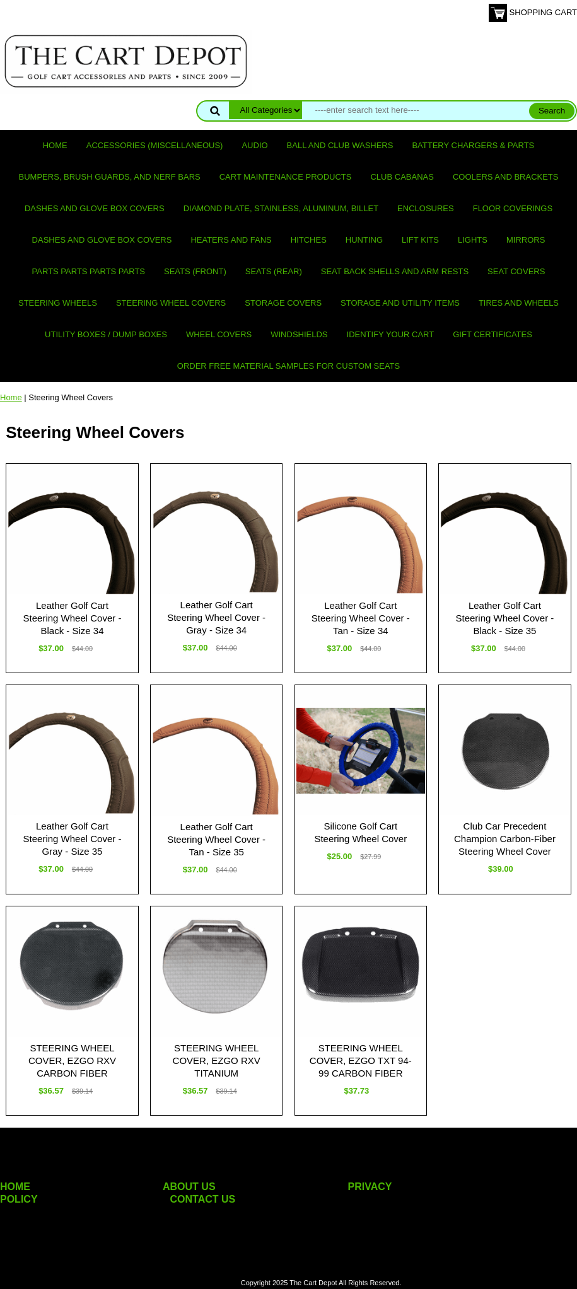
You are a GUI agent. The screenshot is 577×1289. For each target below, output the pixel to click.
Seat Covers (516, 271)
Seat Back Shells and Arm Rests (395, 271)
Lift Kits (420, 240)
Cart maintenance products (285, 177)
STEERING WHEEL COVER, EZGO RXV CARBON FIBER (72, 1060)
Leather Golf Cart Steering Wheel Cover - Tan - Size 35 (216, 839)
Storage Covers (283, 303)
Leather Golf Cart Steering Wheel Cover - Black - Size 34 (72, 618)
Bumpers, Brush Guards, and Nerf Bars (110, 177)
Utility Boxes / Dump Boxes (106, 334)
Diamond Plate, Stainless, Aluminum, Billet (281, 208)
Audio (254, 145)
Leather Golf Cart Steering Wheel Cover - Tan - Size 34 (361, 618)
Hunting (364, 240)
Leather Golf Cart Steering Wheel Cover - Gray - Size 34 (216, 617)
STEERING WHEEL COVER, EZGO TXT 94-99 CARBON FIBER (361, 1060)
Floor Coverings (512, 208)
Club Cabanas (401, 177)
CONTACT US (203, 1199)
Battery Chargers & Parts (473, 145)
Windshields (299, 334)
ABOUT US (189, 1186)
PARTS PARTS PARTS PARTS (88, 271)
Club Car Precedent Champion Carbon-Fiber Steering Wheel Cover (505, 839)
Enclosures (425, 208)
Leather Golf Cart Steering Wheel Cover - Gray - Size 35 (72, 839)
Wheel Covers (219, 334)
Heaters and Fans (230, 240)
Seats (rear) (273, 271)
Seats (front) (195, 271)
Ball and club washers (340, 145)
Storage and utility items (400, 303)
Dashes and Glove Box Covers (95, 208)
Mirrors (525, 240)
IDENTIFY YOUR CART (390, 334)
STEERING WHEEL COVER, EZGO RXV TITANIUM (216, 1060)
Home (55, 145)
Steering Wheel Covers (171, 303)
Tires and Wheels (519, 303)
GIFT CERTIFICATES (492, 334)
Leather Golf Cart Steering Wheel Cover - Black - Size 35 (504, 618)
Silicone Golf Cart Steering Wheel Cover (360, 832)
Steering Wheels (57, 303)
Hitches (309, 240)
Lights (472, 240)
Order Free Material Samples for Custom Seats (288, 366)
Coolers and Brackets (506, 177)
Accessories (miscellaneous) (154, 145)
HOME (15, 1186)
